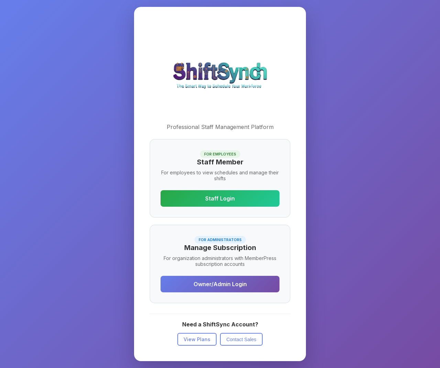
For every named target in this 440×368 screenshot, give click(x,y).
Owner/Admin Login (220, 284)
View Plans (197, 339)
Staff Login (220, 198)
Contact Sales (241, 339)
